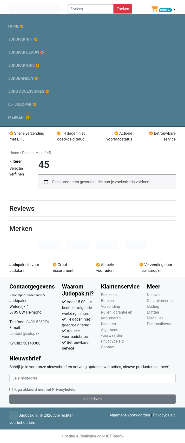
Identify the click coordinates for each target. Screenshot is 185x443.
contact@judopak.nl (26, 333)
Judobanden (20, 78)
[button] (163, 10)
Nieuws (153, 295)
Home (13, 26)
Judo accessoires (26, 91)
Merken (16, 117)
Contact (107, 347)
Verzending (110, 306)
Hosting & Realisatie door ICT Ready (92, 436)
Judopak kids (21, 65)
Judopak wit (20, 39)
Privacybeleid (112, 341)
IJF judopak (20, 104)
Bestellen (109, 295)
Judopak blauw (23, 52)
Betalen (107, 300)
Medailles (155, 318)
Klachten (108, 324)
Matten (153, 312)
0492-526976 (37, 322)
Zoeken (123, 9)
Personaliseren (159, 324)
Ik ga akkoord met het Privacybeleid (44, 389)
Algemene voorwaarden (130, 415)
